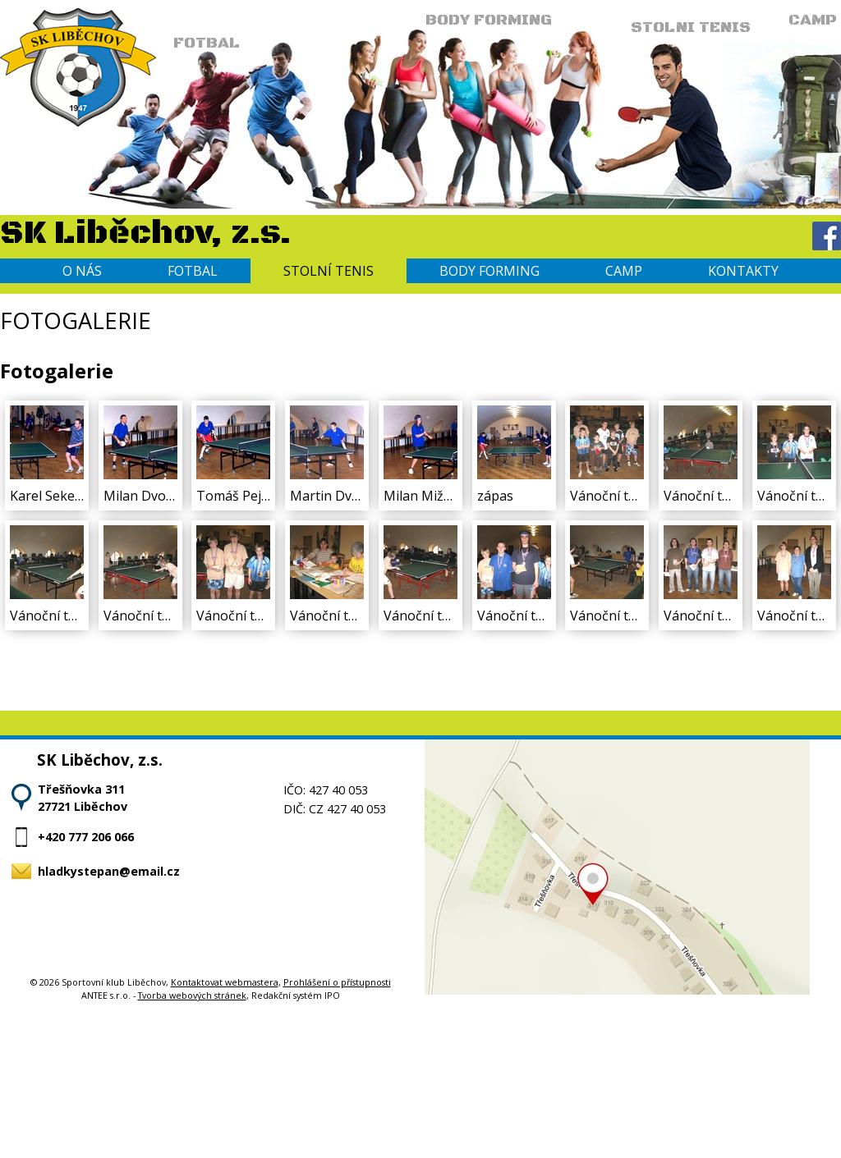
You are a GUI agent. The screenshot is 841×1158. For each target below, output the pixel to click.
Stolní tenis (328, 271)
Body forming (489, 271)
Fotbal (193, 271)
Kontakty (743, 271)
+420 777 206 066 (86, 836)
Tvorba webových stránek (192, 995)
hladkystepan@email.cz (109, 871)
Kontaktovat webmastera (224, 982)
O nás (82, 271)
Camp (623, 271)
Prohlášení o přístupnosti (337, 982)
